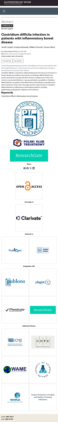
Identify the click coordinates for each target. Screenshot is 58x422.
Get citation (18, 61)
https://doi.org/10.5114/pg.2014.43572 (17, 54)
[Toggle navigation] (4, 11)
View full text (7, 61)
